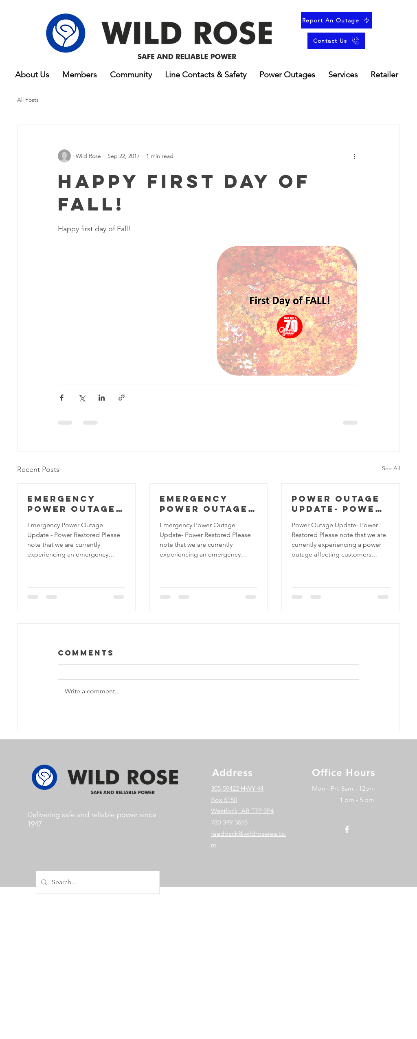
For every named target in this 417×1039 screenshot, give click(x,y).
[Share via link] (121, 397)
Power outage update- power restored (337, 503)
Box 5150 (224, 800)
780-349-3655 (229, 822)
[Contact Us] (336, 41)
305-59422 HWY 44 (237, 788)
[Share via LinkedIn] (101, 397)
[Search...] (97, 882)
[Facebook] (347, 829)
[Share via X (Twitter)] (82, 397)
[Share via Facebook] (62, 397)
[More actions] (354, 156)
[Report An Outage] (336, 20)
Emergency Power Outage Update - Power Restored (74, 503)
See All (391, 468)
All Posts (28, 99)
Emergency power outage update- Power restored (205, 503)
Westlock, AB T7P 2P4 (242, 811)
